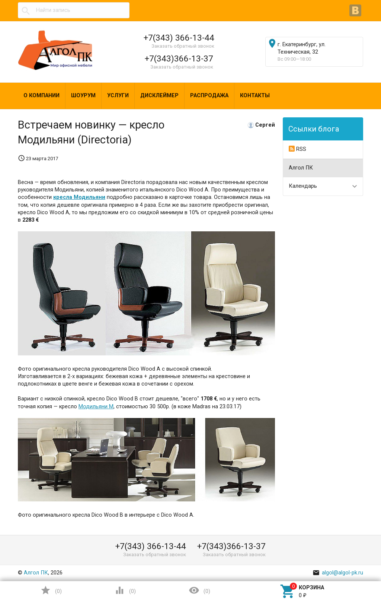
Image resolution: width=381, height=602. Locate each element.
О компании (41, 95)
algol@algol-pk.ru (338, 573)
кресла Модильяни (79, 197)
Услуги (118, 95)
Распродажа (209, 95)
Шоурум (83, 95)
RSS (297, 149)
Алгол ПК (301, 168)
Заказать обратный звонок (182, 46)
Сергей (265, 125)
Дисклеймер (159, 95)
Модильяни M (96, 406)
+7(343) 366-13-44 (179, 37)
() (51, 590)
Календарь (303, 186)
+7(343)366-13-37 (179, 58)
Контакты (255, 95)
